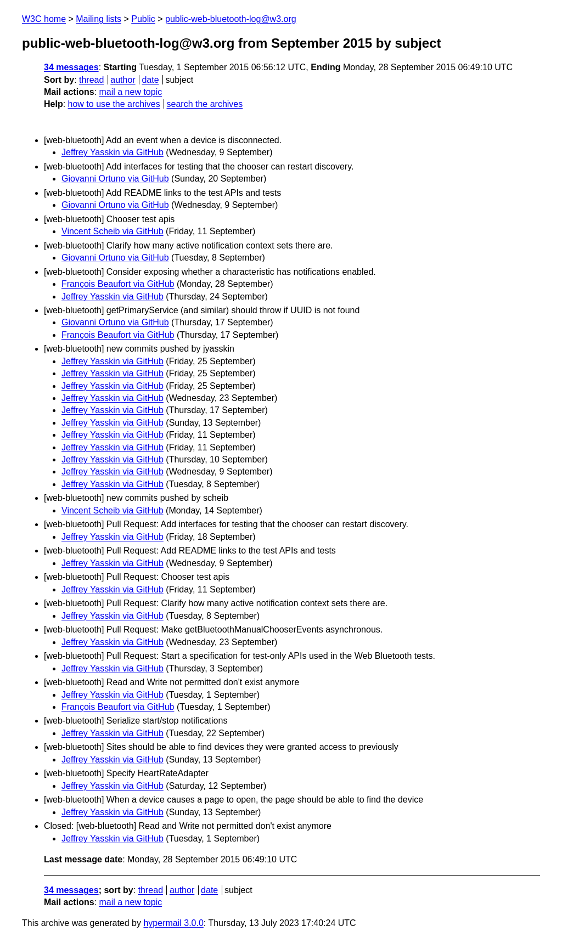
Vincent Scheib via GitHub (112, 231)
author (122, 79)
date (150, 79)
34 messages (71, 67)
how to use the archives (114, 104)
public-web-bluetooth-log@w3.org (230, 19)
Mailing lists (98, 19)
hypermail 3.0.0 (173, 923)
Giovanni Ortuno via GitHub (115, 178)
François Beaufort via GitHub (117, 284)
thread (91, 79)
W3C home (44, 19)
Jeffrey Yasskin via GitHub (112, 152)
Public (143, 19)
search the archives (205, 104)
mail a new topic (130, 92)
